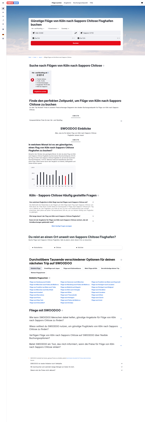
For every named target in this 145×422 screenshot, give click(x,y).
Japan (40, 57)
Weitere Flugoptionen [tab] (38, 272)
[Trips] (3, 29)
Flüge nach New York (36, 300)
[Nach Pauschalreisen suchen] (3, 20)
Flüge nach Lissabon (98, 292)
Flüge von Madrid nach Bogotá (70, 287)
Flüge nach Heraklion (98, 290)
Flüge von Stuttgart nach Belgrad (102, 287)
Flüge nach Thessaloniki (69, 295)
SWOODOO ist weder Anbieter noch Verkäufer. (76, 363)
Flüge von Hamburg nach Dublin (40, 282)
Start (30, 57)
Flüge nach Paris (35, 297)
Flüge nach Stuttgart (67, 297)
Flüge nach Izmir (97, 300)
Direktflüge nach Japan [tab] (52, 268)
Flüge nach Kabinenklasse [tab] (72, 268)
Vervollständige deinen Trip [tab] (110, 268)
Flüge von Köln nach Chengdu (70, 290)
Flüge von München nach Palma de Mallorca (44, 284)
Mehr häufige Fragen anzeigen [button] (62, 226)
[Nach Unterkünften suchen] (3, 12)
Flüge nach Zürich (97, 297)
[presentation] (103, 66)
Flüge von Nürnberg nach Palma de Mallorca (75, 284)
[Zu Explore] (3, 24)
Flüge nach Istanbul (36, 292)
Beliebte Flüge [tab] (35, 268)
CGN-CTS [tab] (75, 116)
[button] (3, 3)
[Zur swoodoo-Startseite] (13, 3)
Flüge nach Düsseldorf (37, 303)
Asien (34, 57)
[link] (40, 91)
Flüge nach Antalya (67, 303)
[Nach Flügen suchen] (3, 8)
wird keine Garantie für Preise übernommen (79, 358)
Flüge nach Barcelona (37, 295)
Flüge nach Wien (66, 292)
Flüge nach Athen (97, 295)
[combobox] (38, 28)
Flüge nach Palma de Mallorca (70, 300)
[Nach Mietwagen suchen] (3, 16)
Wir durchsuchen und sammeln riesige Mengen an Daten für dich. (76, 367)
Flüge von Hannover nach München (72, 282)
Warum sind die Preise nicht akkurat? (76, 370)
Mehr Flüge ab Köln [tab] (91, 268)
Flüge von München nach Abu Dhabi (41, 290)
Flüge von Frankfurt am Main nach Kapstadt (106, 282)
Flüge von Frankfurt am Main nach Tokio (43, 287)
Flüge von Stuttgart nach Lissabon (103, 284)
